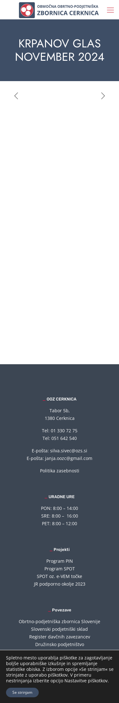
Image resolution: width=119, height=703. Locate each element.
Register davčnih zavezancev (59, 637)
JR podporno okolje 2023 (59, 584)
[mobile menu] (110, 9)
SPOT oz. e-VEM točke (59, 576)
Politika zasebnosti (59, 471)
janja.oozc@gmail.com (68, 458)
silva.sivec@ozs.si (68, 451)
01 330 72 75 (64, 431)
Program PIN (59, 561)
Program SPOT (59, 569)
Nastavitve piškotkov (86, 681)
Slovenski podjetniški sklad (59, 629)
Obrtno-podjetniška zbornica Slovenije (59, 621)
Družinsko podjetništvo (59, 644)
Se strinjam (22, 692)
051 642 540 (64, 438)
